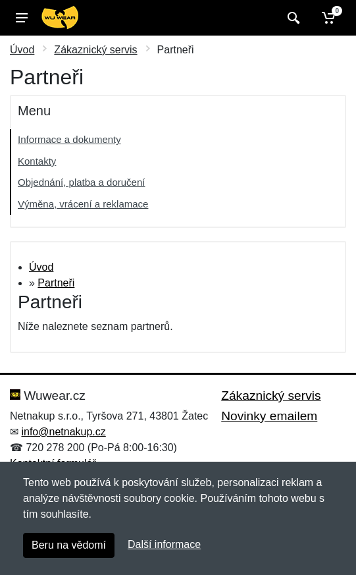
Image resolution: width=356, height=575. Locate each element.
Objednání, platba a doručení (81, 182)
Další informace (164, 544)
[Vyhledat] (291, 18)
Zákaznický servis (95, 49)
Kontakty (37, 161)
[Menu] (22, 18)
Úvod (22, 49)
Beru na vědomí (69, 545)
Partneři (56, 282)
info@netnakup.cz (63, 431)
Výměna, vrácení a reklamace (83, 203)
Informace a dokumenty (69, 139)
